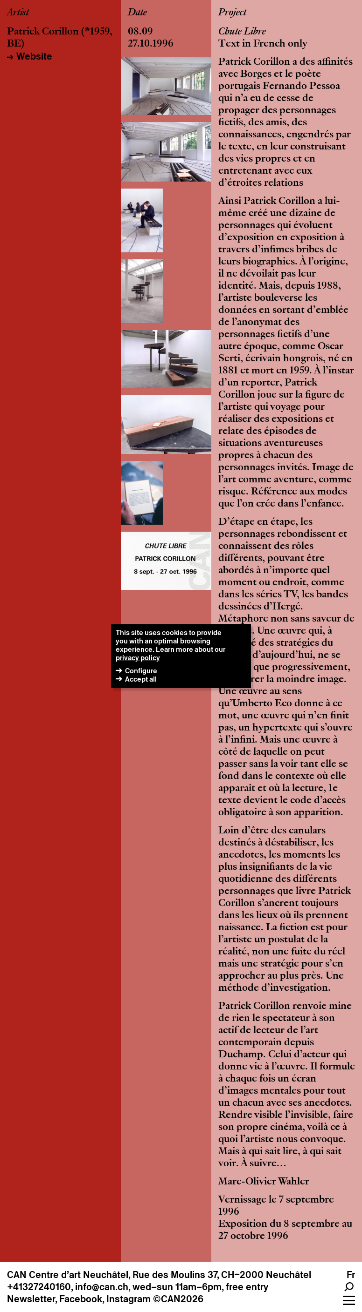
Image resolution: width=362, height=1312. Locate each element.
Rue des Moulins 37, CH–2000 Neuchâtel (221, 1274)
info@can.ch (101, 1286)
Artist (18, 13)
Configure (141, 671)
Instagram (128, 1298)
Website (34, 56)
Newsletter (31, 1298)
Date (137, 13)
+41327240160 (39, 1286)
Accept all (141, 679)
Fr (351, 1275)
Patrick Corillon (43, 32)
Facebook (80, 1298)
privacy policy (138, 658)
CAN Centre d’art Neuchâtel (67, 1274)
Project (232, 13)
